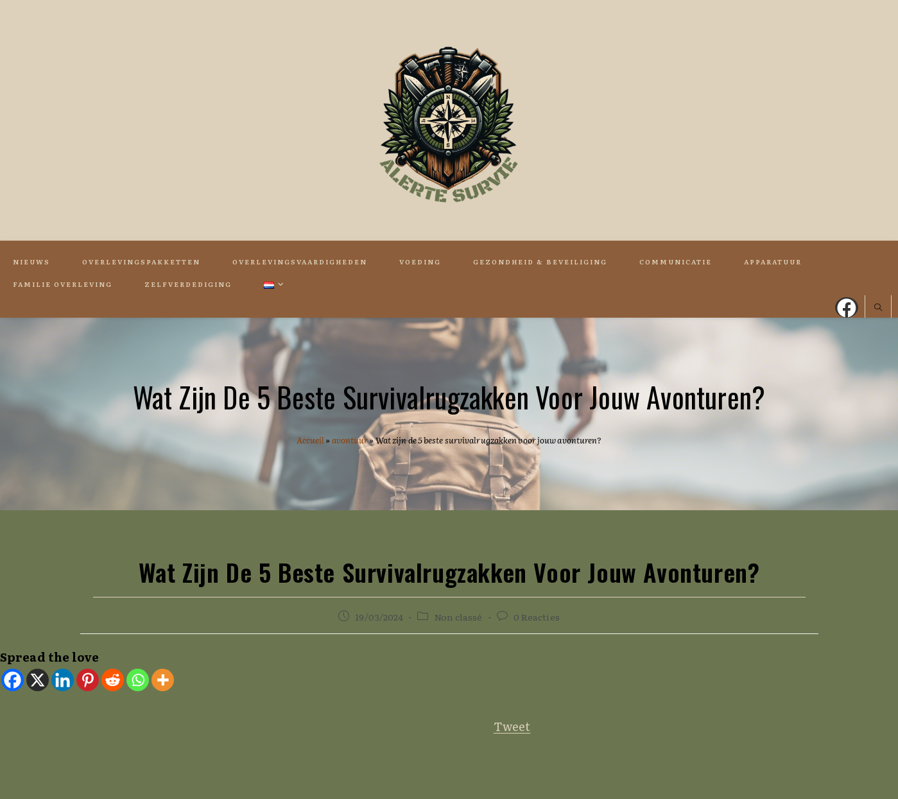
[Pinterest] (87, 680)
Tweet (512, 726)
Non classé (459, 616)
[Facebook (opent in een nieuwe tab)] (846, 307)
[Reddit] (112, 680)
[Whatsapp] (137, 680)
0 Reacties (537, 616)
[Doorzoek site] (878, 308)
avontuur (350, 440)
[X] (37, 680)
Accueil (311, 440)
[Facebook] (12, 680)
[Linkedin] (62, 680)
